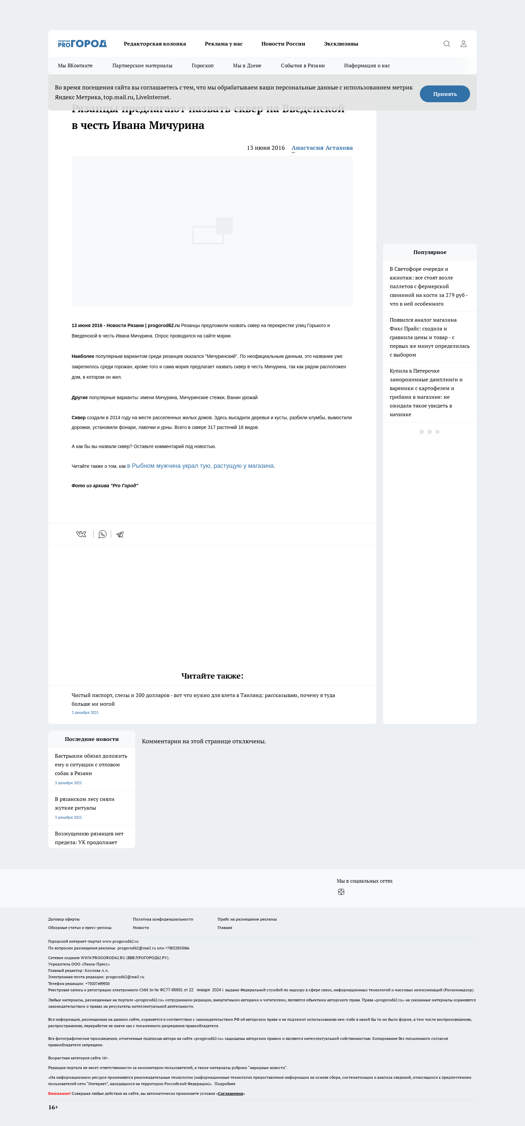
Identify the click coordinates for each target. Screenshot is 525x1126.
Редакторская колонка (155, 43)
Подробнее (225, 1083)
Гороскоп (203, 65)
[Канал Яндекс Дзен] (341, 891)
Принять (445, 93)
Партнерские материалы (142, 65)
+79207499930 (97, 983)
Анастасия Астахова (322, 147)
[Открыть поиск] (446, 43)
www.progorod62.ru (120, 941)
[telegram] (122, 534)
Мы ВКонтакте (75, 65)
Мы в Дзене (247, 65)
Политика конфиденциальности (163, 919)
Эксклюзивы (341, 43)
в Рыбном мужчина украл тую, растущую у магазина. (201, 465)
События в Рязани (303, 65)
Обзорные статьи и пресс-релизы (79, 927)
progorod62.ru (149, 999)
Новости (141, 927)
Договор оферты (64, 919)
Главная (225, 927)
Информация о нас (367, 65)
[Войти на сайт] (463, 43)
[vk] (82, 534)
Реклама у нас (224, 43)
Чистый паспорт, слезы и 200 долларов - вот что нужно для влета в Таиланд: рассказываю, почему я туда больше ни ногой (212, 704)
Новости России (283, 43)
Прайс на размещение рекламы (247, 919)
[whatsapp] (102, 534)
